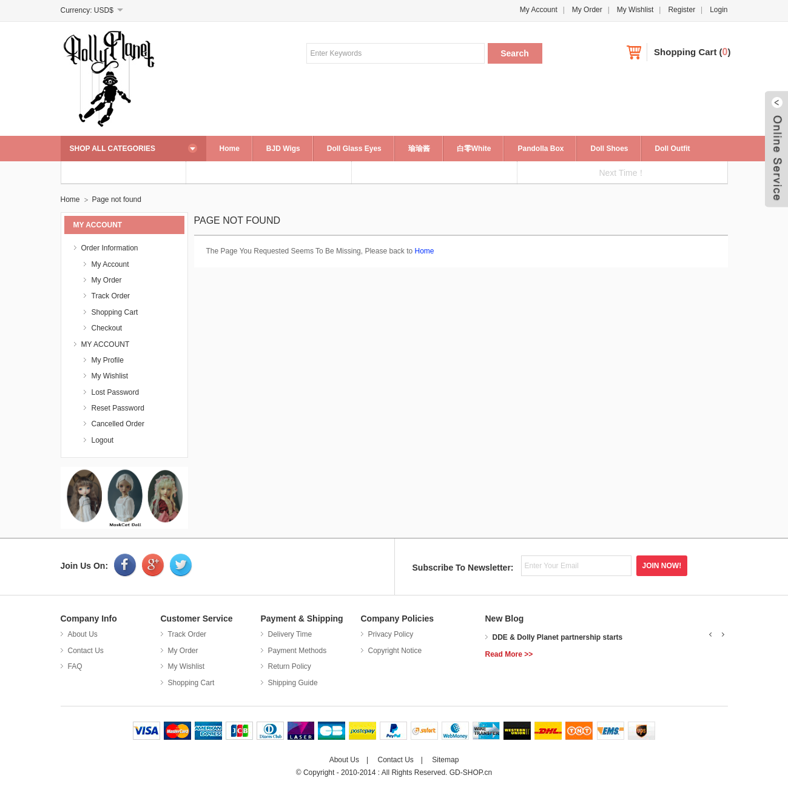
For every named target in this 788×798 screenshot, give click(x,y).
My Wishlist (635, 9)
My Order (587, 9)
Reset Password (118, 408)
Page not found (116, 199)
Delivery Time (290, 634)
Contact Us (86, 650)
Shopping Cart (685, 52)
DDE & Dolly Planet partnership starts (558, 637)
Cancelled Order (118, 424)
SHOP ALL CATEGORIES (113, 148)
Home (230, 148)
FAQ (75, 666)
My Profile (108, 360)
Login (718, 9)
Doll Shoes (609, 148)
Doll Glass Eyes (354, 148)
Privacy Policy (391, 634)
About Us (83, 634)
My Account (538, 9)
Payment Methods (297, 650)
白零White (474, 148)
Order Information (109, 248)
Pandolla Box (540, 148)
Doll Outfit (672, 148)
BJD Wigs (283, 148)
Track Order (111, 296)
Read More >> (509, 654)
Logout (103, 440)
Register (681, 9)
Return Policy (289, 666)
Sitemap (445, 760)
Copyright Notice (395, 650)
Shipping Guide (293, 683)
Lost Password (116, 392)
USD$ (103, 10)
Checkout (107, 328)
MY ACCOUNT (105, 344)
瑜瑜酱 (419, 148)
